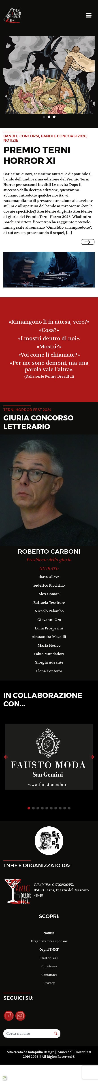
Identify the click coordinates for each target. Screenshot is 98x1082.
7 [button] (55, 801)
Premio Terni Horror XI (36, 155)
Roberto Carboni (49, 551)
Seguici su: (18, 991)
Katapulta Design (41, 1045)
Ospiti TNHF (49, 942)
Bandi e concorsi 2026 (63, 136)
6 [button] (51, 801)
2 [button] (49, 116)
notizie (10, 140)
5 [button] (46, 801)
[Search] (27, 1026)
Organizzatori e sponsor (49, 934)
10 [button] (69, 801)
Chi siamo (49, 959)
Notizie (49, 926)
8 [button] (60, 801)
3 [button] (54, 116)
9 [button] (64, 801)
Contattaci (49, 968)
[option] (49, 75)
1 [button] (44, 116)
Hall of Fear (49, 951)
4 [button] (42, 801)
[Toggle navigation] (88, 15)
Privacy (49, 976)
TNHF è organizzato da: (36, 858)
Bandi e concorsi (21, 136)
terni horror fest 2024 (27, 410)
